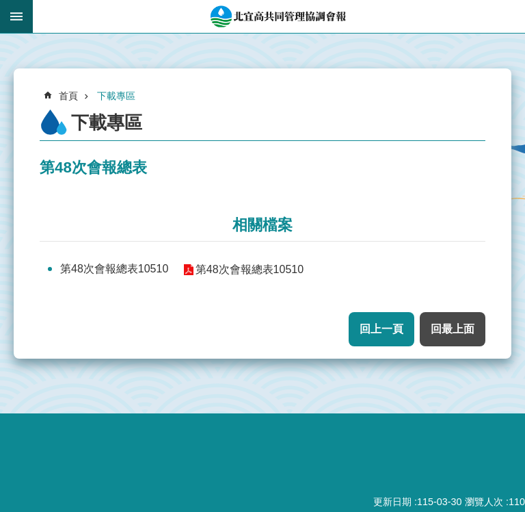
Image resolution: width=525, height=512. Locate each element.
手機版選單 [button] (16, 16)
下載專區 (116, 95)
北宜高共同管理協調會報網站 (279, 16)
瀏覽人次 (484, 501)
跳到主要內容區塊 (7, 7)
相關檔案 (262, 224)
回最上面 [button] (452, 329)
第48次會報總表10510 (114, 268)
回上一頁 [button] (381, 329)
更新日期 (392, 501)
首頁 (68, 95)
